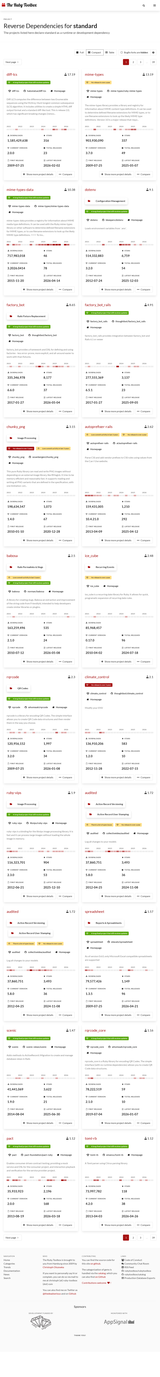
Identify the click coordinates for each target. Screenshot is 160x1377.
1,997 (47, 743)
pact (10, 1138)
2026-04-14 (51, 280)
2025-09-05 (130, 402)
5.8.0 (89, 875)
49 (123, 153)
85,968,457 (94, 628)
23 (45, 153)
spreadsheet (94, 911)
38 (123, 1203)
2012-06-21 (15, 887)
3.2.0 (89, 268)
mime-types (94, 74)
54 (123, 268)
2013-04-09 (94, 531)
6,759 (126, 255)
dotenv (90, 189)
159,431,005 (94, 506)
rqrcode (13, 677)
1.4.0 (10, 519)
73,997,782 (94, 1191)
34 (45, 756)
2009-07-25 (15, 165)
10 (123, 756)
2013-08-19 (15, 1216)
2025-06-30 (51, 1114)
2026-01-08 (51, 768)
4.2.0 (89, 1203)
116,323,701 (16, 862)
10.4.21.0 (92, 519)
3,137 (126, 377)
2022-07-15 (130, 768)
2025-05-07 (130, 165)
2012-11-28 (94, 768)
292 (124, 519)
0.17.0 (90, 640)
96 (123, 640)
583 (124, 743)
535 (46, 628)
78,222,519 (94, 1089)
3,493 (126, 862)
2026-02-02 (51, 165)
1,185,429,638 (17, 140)
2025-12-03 (130, 280)
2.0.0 (10, 153)
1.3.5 (89, 993)
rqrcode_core (95, 1030)
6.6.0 (10, 390)
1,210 (126, 506)
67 (45, 519)
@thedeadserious (52, 1293)
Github (72, 1293)
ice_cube (91, 555)
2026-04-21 (130, 1006)
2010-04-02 (94, 652)
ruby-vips (14, 792)
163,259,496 (16, 628)
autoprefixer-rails (98, 426)
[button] (143, 5)
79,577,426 (94, 981)
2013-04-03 (94, 1216)
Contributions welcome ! (96, 1282)
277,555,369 (94, 377)
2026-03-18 (51, 1216)
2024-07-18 (130, 652)
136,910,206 (94, 743)
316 (46, 140)
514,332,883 (94, 255)
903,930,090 (94, 140)
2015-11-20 (15, 280)
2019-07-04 (94, 1114)
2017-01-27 (15, 402)
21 (45, 1101)
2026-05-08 (51, 652)
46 (45, 255)
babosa (12, 555)
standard (85, 25)
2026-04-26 (130, 1216)
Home (7, 1259)
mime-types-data (20, 189)
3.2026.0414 (16, 268)
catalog (102, 1273)
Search (7, 1278)
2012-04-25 (94, 887)
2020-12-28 (51, 531)
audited (91, 792)
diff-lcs (12, 74)
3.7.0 (89, 153)
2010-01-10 (15, 531)
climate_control (97, 677)
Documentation (12, 1270)
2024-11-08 (130, 887)
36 (123, 875)
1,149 (126, 981)
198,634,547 (16, 506)
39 (153, 62)
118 (124, 1191)
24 (45, 640)
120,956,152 (16, 743)
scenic (11, 1030)
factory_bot (16, 305)
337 (124, 140)
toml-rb (91, 1138)
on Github (100, 1276)
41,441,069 (15, 1089)
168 (46, 1203)
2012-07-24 (94, 280)
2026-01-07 (130, 1114)
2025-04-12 (130, 531)
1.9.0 (10, 1101)
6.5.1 (89, 390)
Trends (7, 1267)
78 (45, 268)
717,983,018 (16, 255)
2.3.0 (10, 875)
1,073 (47, 506)
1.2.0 (89, 756)
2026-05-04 (51, 402)
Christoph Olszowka (53, 1267)
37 (45, 390)
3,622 (47, 1089)
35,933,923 (15, 1191)
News (6, 1274)
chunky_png (16, 426)
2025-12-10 (51, 887)
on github (95, 1263)
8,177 (47, 377)
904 (46, 862)
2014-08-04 (15, 1114)
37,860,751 (94, 862)
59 (123, 1089)
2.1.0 (10, 640)
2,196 (47, 1191)
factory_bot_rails (98, 305)
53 (45, 875)
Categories (9, 1263)
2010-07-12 (15, 652)
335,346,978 (16, 377)
